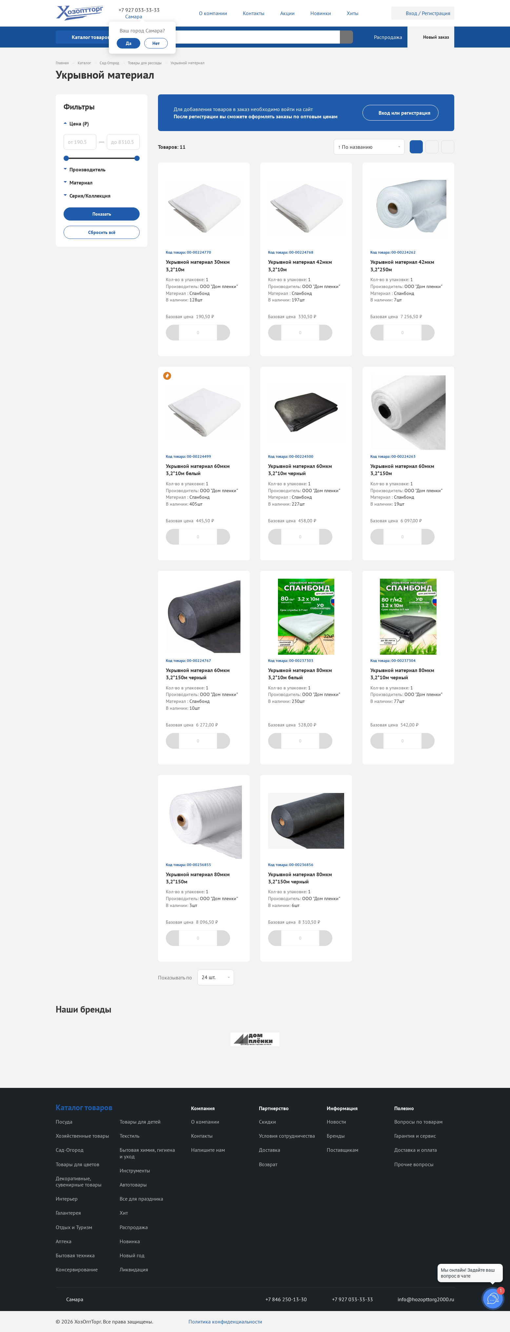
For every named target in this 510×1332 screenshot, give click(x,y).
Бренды (336, 1135)
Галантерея (68, 1212)
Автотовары (133, 1184)
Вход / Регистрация (422, 13)
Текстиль (129, 1135)
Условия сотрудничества (287, 1135)
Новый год (132, 1255)
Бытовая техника (75, 1255)
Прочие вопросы (414, 1164)
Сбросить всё (101, 232)
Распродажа (134, 1227)
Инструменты (135, 1170)
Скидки (267, 1121)
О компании (205, 1121)
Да (128, 43)
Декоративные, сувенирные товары (79, 1181)
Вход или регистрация (400, 112)
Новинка (130, 1241)
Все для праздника (141, 1198)
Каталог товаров (84, 1107)
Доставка (269, 1150)
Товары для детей (140, 1121)
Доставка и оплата (415, 1150)
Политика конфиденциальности (225, 1321)
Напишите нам (208, 1150)
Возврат (268, 1164)
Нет (156, 43)
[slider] (66, 158)
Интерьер (67, 1198)
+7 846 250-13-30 (281, 1299)
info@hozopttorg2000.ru (421, 1299)
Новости (336, 1121)
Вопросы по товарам (418, 1121)
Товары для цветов (77, 1164)
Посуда (64, 1121)
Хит (124, 1212)
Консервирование (77, 1269)
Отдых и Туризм (74, 1227)
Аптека (63, 1241)
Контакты (202, 1135)
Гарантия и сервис (415, 1135)
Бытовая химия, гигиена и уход (147, 1153)
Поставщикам (342, 1150)
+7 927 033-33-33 (139, 10)
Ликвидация (134, 1269)
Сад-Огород (70, 1150)
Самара (69, 1299)
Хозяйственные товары (82, 1135)
